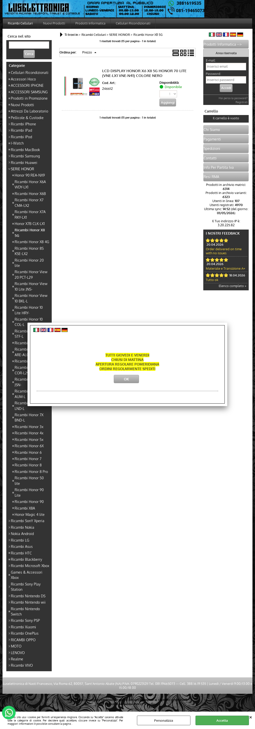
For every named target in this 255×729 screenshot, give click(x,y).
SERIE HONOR (22, 168)
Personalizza (163, 720)
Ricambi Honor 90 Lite (29, 492)
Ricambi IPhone (23, 124)
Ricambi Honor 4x (29, 433)
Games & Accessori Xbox (26, 575)
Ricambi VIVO (22, 665)
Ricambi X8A (25, 508)
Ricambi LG (20, 540)
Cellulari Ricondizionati (133, 23)
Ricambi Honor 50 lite (29, 480)
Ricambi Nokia (22, 527)
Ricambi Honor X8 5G (30, 232)
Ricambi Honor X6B (30, 193)
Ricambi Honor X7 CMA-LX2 (29, 202)
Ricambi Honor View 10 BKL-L (31, 298)
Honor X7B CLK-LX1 (30, 223)
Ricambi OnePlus (25, 633)
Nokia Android (22, 533)
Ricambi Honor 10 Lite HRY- (29, 310)
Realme (17, 659)
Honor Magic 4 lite (30, 514)
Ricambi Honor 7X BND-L (29, 417)
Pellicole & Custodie (27, 117)
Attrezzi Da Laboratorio (29, 111)
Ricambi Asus (22, 546)
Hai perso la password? (233, 98)
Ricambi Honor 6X (29, 445)
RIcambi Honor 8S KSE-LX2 (29, 251)
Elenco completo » (232, 286)
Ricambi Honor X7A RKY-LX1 (30, 214)
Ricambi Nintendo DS (28, 596)
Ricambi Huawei (24, 162)
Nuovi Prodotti (54, 23)
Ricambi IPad (21, 130)
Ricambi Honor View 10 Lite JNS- (31, 286)
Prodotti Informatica (90, 23)
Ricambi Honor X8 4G (32, 241)
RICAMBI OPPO (23, 639)
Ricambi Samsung (25, 156)
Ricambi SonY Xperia (27, 520)
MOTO (16, 646)
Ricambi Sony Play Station (26, 587)
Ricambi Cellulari (20, 23)
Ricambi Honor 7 (28, 458)
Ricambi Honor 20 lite (29, 263)
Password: (213, 74)
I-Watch (17, 143)
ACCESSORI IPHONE (27, 85)
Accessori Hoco (23, 79)
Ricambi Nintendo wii (28, 602)
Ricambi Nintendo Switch (25, 611)
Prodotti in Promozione (29, 98)
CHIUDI (250, 716)
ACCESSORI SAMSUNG (29, 92)
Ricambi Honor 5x (29, 439)
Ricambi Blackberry (26, 559)
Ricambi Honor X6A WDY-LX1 (30, 184)
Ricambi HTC (21, 553)
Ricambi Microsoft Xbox (30, 565)
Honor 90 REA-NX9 (30, 175)
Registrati (242, 102)
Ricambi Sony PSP (25, 620)
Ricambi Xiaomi (23, 627)
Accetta (222, 720)
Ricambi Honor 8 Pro (31, 471)
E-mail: (211, 60)
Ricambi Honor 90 (29, 501)
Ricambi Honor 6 (28, 452)
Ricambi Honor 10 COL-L (29, 322)
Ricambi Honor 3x (29, 426)
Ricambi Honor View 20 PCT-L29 (31, 274)
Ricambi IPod (21, 136)
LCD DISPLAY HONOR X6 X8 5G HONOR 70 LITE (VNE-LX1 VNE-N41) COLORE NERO (144, 73)
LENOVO (18, 652)
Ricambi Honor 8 (28, 465)
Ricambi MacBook (25, 149)
